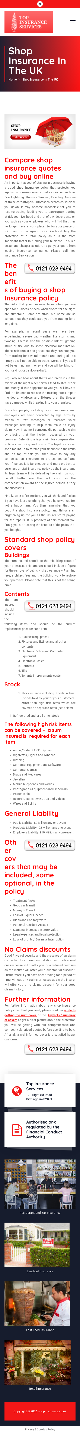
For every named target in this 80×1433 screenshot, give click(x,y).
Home (13, 79)
